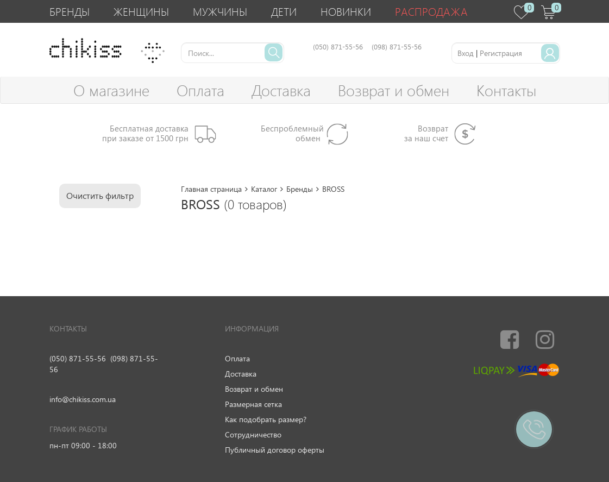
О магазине (111, 90)
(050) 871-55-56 (77, 358)
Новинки (346, 11)
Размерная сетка (253, 404)
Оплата (200, 90)
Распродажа (431, 11)
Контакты (506, 90)
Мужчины (220, 11)
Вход (465, 53)
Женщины (141, 11)
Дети (284, 11)
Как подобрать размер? (265, 419)
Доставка (281, 90)
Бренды (69, 11)
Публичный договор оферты (274, 450)
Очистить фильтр (100, 195)
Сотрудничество (253, 434)
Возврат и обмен (393, 90)
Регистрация (501, 53)
